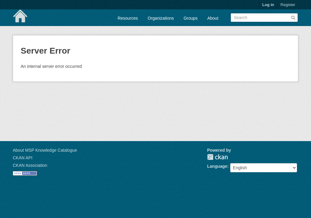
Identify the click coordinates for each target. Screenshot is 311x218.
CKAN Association (30, 165)
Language (217, 166)
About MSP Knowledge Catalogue (45, 150)
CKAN (217, 157)
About (212, 18)
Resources (128, 18)
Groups (190, 18)
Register (288, 4)
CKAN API (22, 157)
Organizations (161, 18)
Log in (268, 4)
